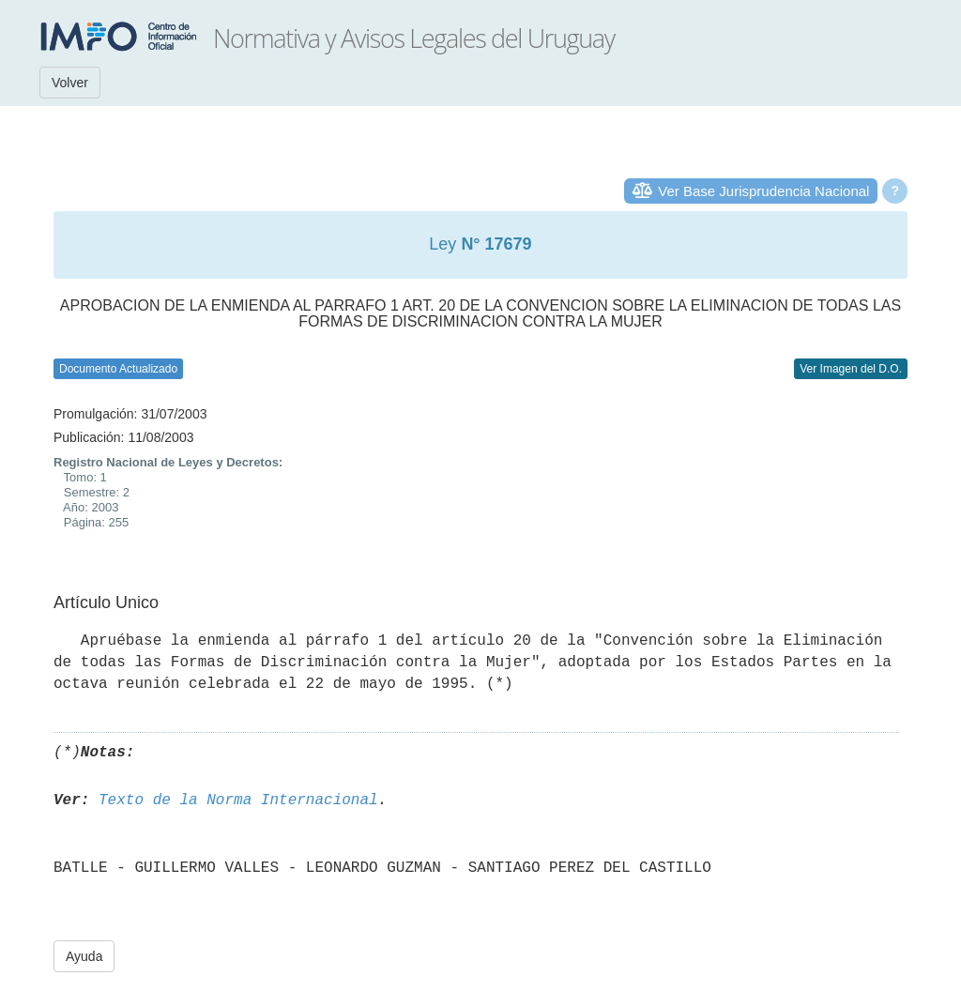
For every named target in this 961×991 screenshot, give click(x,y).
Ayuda (84, 956)
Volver (70, 82)
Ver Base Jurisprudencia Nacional (763, 191)
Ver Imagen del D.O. (851, 368)
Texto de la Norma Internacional (238, 800)
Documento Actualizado (118, 368)
